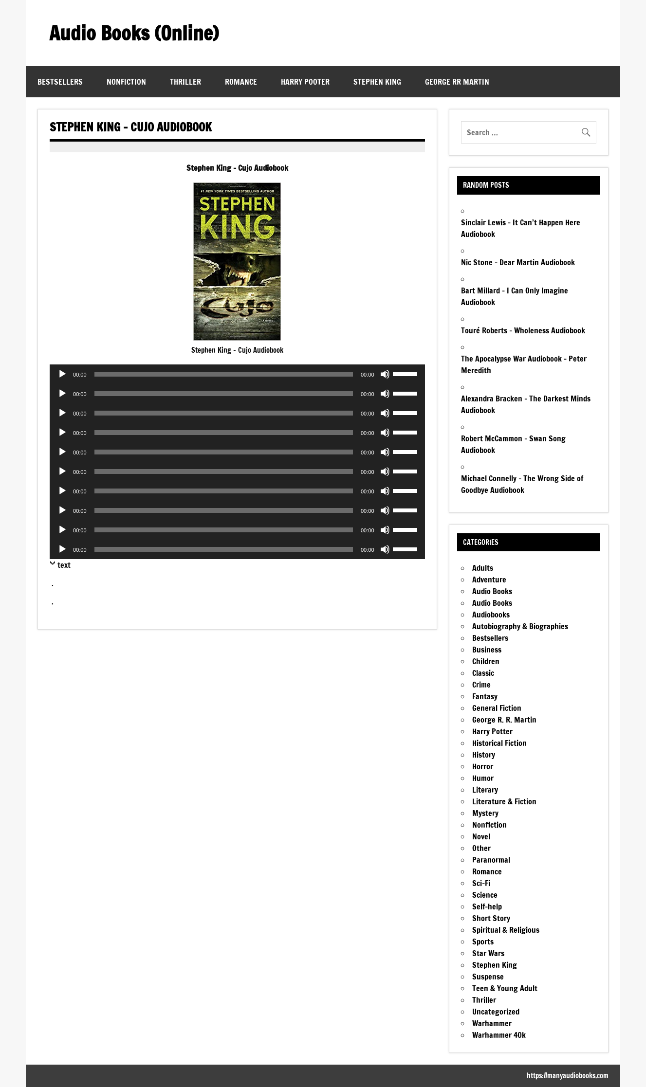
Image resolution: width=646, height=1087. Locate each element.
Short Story (491, 918)
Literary (485, 789)
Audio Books (492, 591)
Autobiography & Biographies (520, 626)
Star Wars (488, 953)
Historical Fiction (499, 743)
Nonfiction (126, 81)
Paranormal (491, 859)
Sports (483, 941)
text (64, 565)
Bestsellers (60, 81)
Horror (482, 766)
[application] (237, 374)
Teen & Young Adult (504, 988)
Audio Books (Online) (134, 33)
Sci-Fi (481, 883)
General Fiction (496, 708)
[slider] (223, 374)
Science (485, 894)
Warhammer (492, 1023)
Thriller (185, 81)
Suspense (488, 976)
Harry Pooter (305, 81)
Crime (481, 684)
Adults (482, 567)
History (483, 754)
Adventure (489, 579)
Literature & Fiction (504, 801)
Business (486, 649)
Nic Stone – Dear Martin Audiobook (518, 262)
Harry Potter (492, 731)
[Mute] (385, 374)
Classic (483, 673)
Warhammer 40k (499, 1035)
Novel (481, 836)
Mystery (485, 813)
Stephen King (377, 81)
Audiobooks (491, 614)
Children (485, 661)
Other (481, 848)
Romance (241, 81)
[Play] (62, 374)
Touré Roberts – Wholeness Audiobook (523, 330)
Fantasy (485, 696)
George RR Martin (457, 81)
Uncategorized (495, 1011)
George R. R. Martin (504, 719)
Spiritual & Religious (505, 929)
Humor (483, 778)
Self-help (487, 906)
